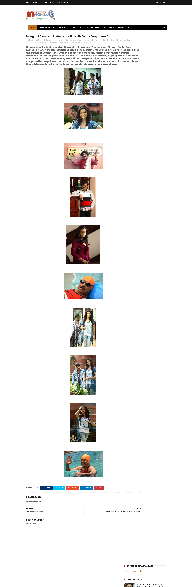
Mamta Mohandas (67, 48)
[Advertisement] (121, 14)
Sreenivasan (91, 48)
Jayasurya (129, 182)
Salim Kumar (80, 48)
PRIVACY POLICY (62, 3)
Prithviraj (151, 178)
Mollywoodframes (34, 584)
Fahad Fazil (50, 45)
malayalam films (78, 45)
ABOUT (28, 3)
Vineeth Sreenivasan (104, 48)
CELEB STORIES (91, 28)
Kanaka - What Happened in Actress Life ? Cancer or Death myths (150, 57)
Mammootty (140, 178)
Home (31, 28)
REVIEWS (61, 28)
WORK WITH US (48, 3)
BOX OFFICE (75, 28)
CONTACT (37, 3)
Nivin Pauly (148, 182)
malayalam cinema (63, 45)
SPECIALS (107, 28)
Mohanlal (128, 178)
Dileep (138, 182)
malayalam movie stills (51, 48)
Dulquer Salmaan (145, 187)
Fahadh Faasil (130, 187)
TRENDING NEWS (46, 28)
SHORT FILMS (122, 28)
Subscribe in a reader (133, 41)
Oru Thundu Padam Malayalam (151, 77)
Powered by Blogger (77, 584)
